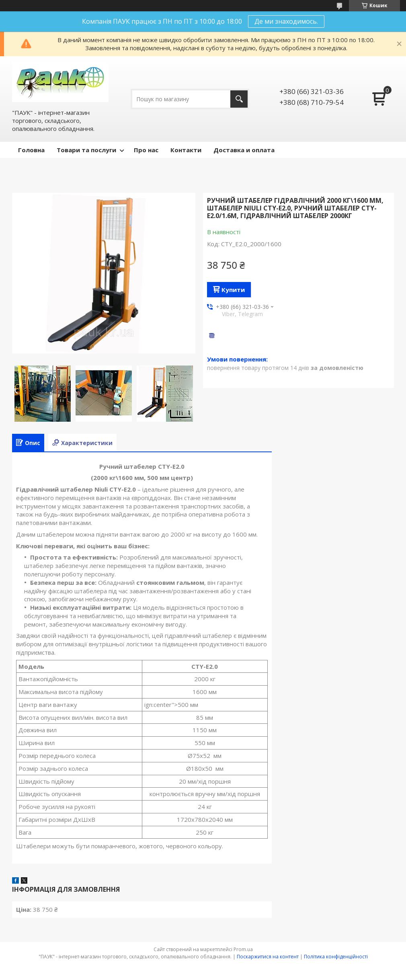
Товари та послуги (86, 150)
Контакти (185, 150)
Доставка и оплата (244, 150)
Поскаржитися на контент (268, 956)
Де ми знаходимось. (286, 21)
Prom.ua (243, 949)
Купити (233, 290)
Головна (31, 150)
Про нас (146, 150)
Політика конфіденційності (336, 956)
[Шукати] (239, 99)
